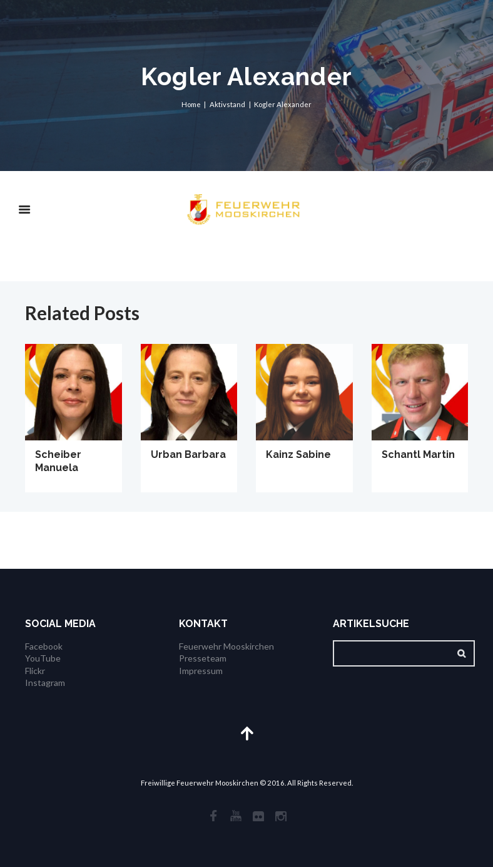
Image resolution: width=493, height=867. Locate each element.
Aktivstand (227, 104)
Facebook (44, 646)
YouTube (43, 658)
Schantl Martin (418, 454)
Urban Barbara (188, 454)
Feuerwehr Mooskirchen (226, 646)
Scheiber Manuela (58, 461)
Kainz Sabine (298, 454)
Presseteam (202, 658)
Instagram (45, 682)
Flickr (35, 670)
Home (191, 104)
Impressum (201, 670)
